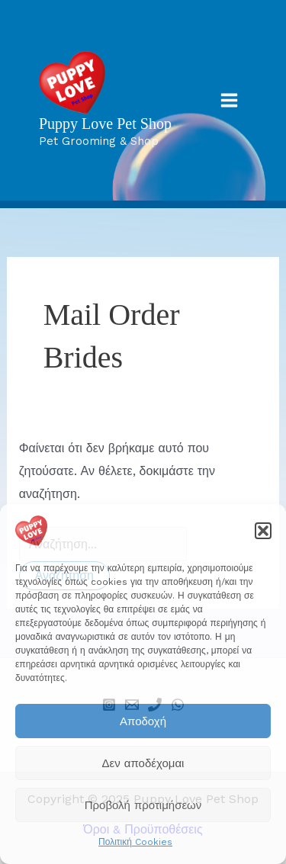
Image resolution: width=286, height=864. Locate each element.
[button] (263, 530)
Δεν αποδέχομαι (143, 763)
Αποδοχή (143, 721)
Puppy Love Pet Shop (105, 123)
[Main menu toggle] (229, 100)
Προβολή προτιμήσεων (143, 805)
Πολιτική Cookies (135, 842)
